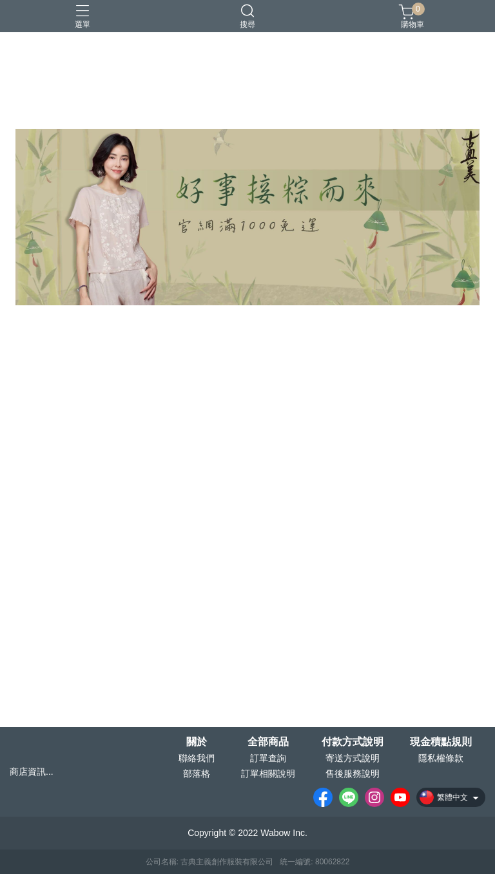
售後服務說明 (352, 773)
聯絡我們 (197, 758)
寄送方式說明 (352, 758)
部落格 (196, 773)
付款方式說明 (352, 742)
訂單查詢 (268, 758)
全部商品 (268, 742)
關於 (196, 742)
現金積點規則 (441, 742)
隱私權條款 (440, 758)
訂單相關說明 (268, 773)
